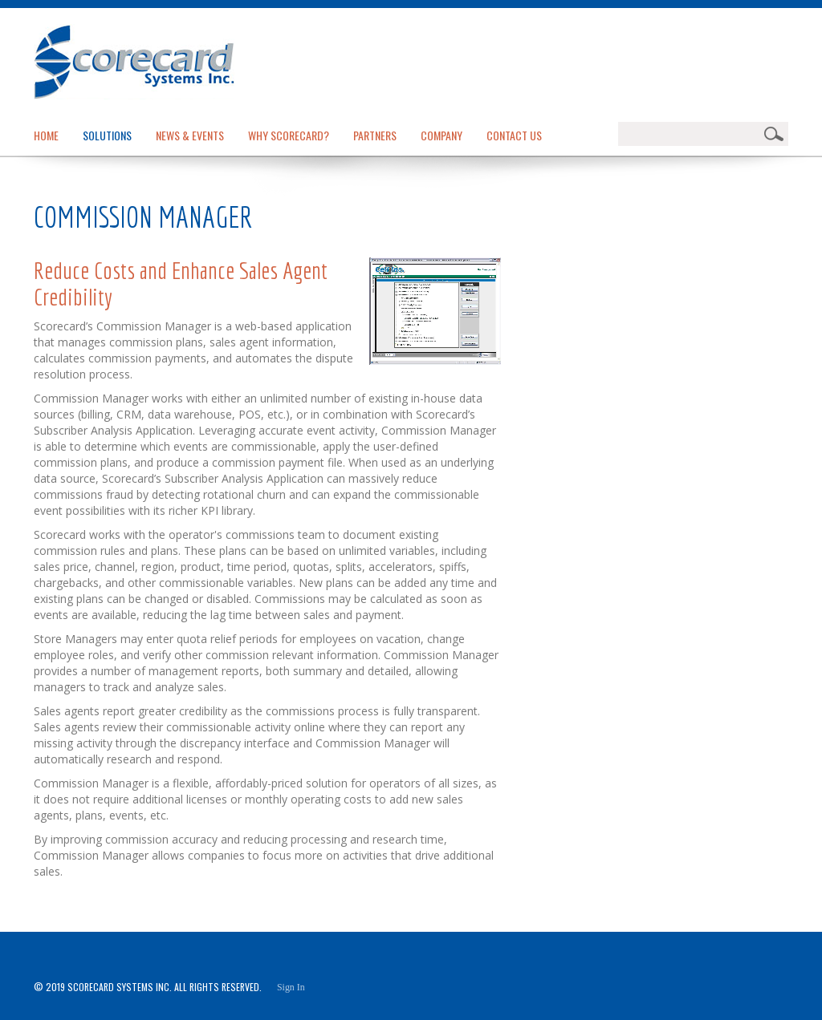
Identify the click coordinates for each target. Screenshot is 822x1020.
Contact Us (514, 135)
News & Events (190, 135)
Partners (375, 135)
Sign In (291, 987)
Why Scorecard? (288, 135)
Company (441, 135)
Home (46, 135)
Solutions (107, 135)
